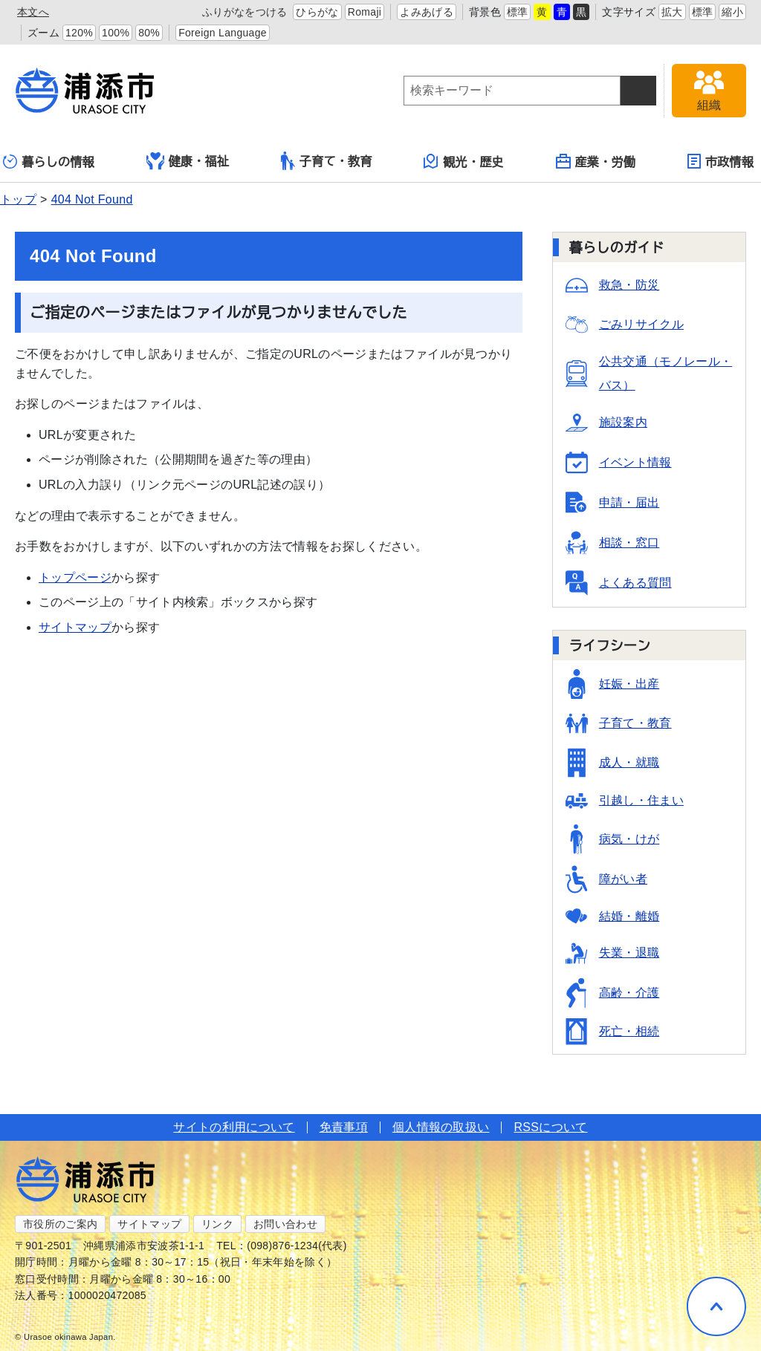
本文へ (33, 12)
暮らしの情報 (48, 161)
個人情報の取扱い (441, 1127)
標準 (517, 12)
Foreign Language (222, 33)
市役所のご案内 (60, 1224)
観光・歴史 (464, 161)
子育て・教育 (326, 161)
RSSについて (550, 1127)
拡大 (672, 12)
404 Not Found (92, 199)
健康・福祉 (188, 161)
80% (149, 33)
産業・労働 (596, 161)
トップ (18, 199)
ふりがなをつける (245, 12)
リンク (217, 1224)
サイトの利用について (233, 1127)
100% (115, 33)
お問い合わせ (285, 1224)
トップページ (75, 577)
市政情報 (720, 161)
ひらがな (317, 12)
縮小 (732, 12)
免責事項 (344, 1127)
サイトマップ (75, 627)
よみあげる (426, 12)
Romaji (365, 12)
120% (79, 33)
